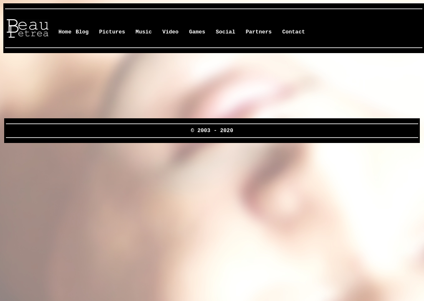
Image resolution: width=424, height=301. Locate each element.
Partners (259, 32)
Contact (293, 32)
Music (144, 32)
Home (64, 32)
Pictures (112, 32)
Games (197, 32)
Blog (82, 32)
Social (225, 32)
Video (170, 32)
